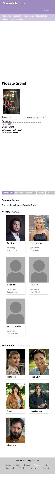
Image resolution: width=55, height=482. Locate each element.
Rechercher (48, 10)
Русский (46, 468)
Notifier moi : (7, 121)
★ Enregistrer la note (36, 117)
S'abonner (7, 124)
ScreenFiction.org (14, 3)
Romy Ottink (12, 292)
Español (27, 465)
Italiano (47, 465)
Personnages (8, 19)
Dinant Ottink (12, 445)
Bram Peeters (36, 411)
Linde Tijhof (12, 285)
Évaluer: (5, 117)
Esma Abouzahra (14, 326)
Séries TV (7, 16)
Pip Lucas (34, 285)
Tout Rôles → (16, 212)
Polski (22, 468)
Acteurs (19, 19)
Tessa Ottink (12, 334)
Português (33, 468)
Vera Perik (34, 250)
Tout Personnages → (24, 346)
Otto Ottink (12, 250)
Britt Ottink (35, 292)
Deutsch (17, 465)
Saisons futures (42, 16)
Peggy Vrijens (36, 243)
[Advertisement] (27, 50)
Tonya (9, 411)
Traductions (29, 16)
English (8, 465)
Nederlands (10, 468)
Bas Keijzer (11, 243)
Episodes (17, 16)
